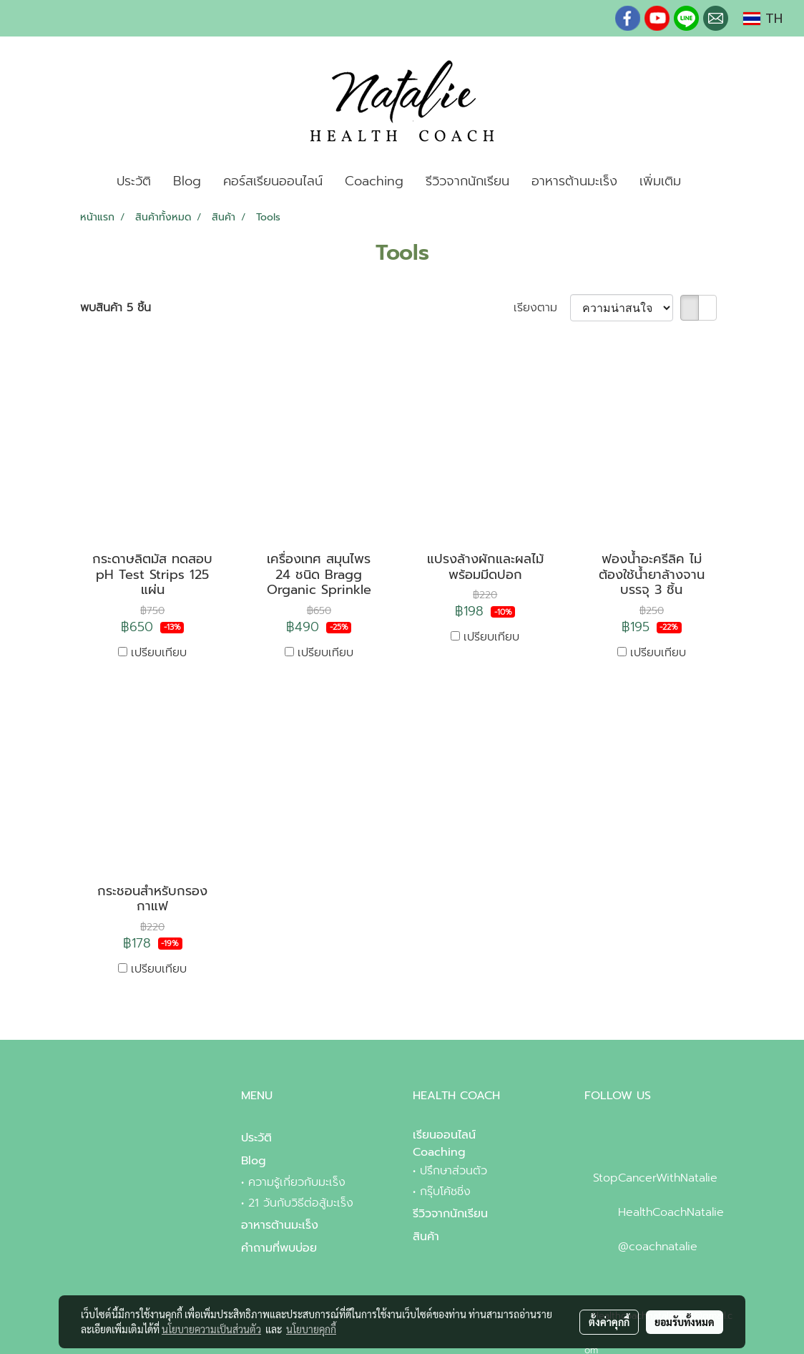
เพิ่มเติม (660, 181)
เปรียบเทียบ (159, 652)
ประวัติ (134, 181)
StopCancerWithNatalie (655, 1178)
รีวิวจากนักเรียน (467, 181)
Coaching (374, 181)
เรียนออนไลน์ (444, 1135)
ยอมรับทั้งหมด (685, 1321)
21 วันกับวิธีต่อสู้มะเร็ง (300, 1203)
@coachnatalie (657, 1246)
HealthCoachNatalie (671, 1212)
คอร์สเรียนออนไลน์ (273, 181)
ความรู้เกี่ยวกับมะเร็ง (296, 1182)
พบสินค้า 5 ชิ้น (115, 307)
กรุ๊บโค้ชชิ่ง (445, 1191)
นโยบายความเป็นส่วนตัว (211, 1329)
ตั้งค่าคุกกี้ (609, 1321)
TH (763, 19)
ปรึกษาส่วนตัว (453, 1170)
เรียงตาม (542, 307)
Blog (187, 181)
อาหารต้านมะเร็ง (574, 181)
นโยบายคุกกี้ (311, 1329)
